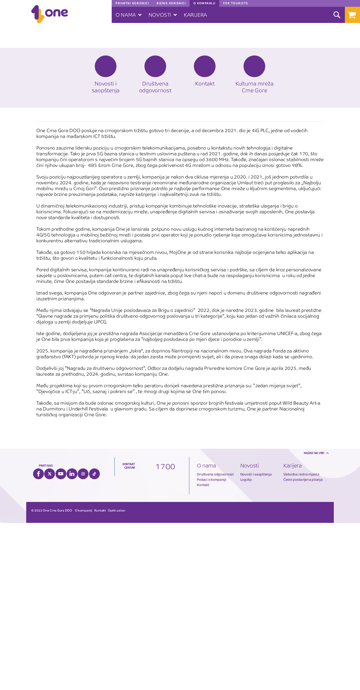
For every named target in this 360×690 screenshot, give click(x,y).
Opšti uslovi (116, 678)
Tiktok (94, 641)
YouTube (60, 641)
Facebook (38, 641)
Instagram (83, 641)
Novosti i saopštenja (256, 641)
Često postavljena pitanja (303, 647)
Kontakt (203, 652)
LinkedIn (72, 641)
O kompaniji (83, 678)
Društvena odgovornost (215, 641)
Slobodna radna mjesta (301, 641)
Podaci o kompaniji (211, 647)
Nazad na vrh (314, 620)
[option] (180, 516)
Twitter (49, 641)
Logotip (246, 647)
